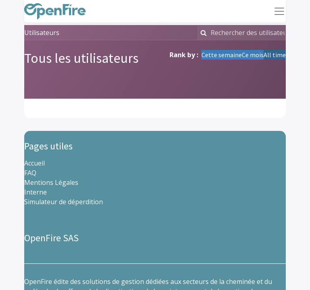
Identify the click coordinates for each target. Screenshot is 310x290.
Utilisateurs (41, 32)
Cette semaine (221, 55)
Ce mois (253, 55)
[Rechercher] (203, 32)
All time (275, 55)
